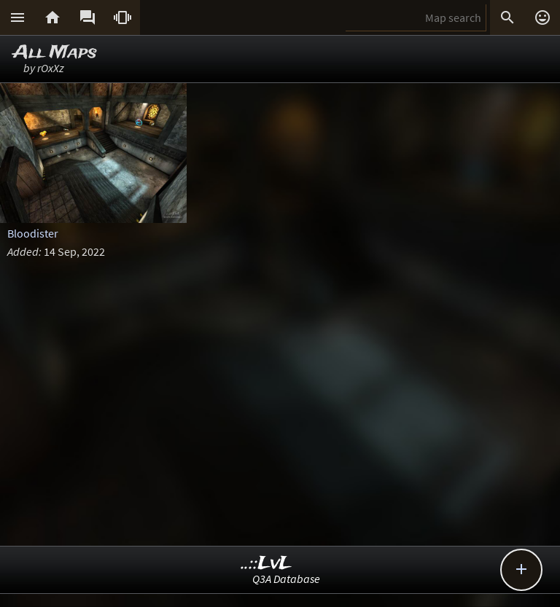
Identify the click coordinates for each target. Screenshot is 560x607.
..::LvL (266, 563)
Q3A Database (286, 578)
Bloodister (32, 233)
